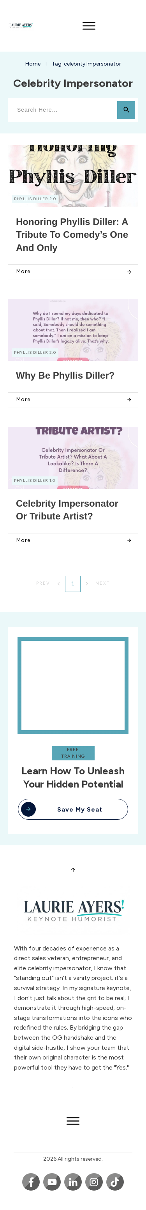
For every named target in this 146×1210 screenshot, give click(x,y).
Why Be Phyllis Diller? (65, 375)
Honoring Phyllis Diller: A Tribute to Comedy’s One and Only (72, 234)
